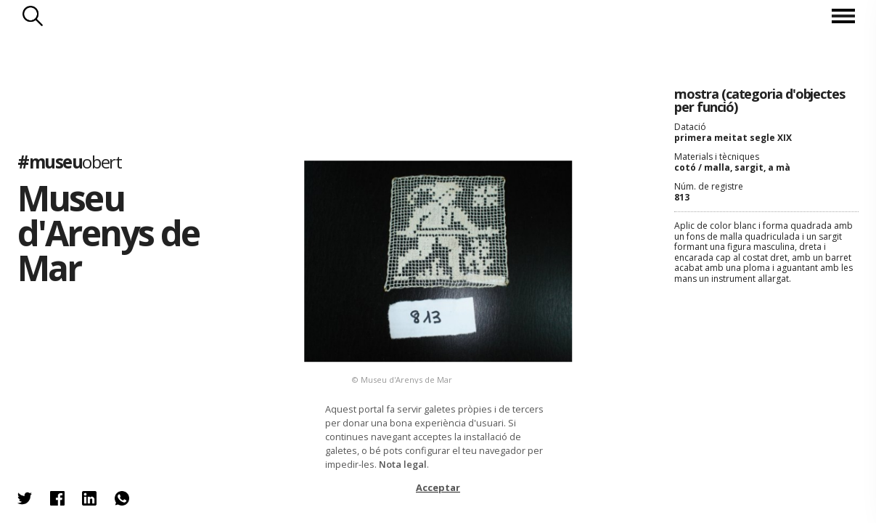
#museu (69, 162)
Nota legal (403, 464)
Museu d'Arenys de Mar (108, 232)
